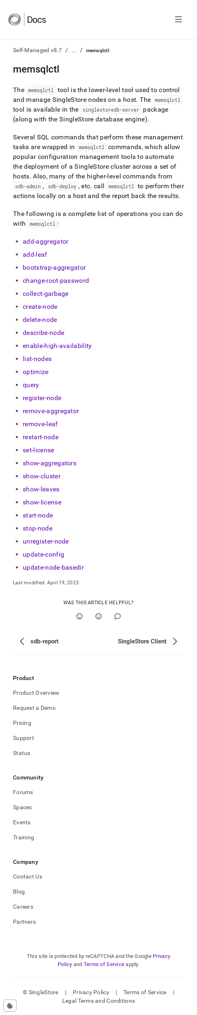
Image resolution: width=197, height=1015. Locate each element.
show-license (42, 502)
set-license (38, 450)
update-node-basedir (53, 567)
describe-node (43, 333)
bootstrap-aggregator (54, 267)
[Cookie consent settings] (10, 1006)
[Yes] (79, 616)
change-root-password (56, 280)
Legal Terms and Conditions (98, 1000)
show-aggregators (49, 463)
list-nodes (37, 359)
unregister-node (46, 541)
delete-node (40, 320)
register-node (42, 398)
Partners (24, 921)
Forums (23, 792)
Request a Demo (34, 708)
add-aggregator (45, 241)
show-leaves (41, 489)
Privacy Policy (91, 992)
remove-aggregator (51, 411)
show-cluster (42, 476)
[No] (98, 616)
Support (23, 738)
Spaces (22, 807)
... (74, 50)
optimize (36, 372)
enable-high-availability (57, 346)
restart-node (40, 437)
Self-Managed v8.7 (37, 50)
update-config (43, 554)
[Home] (27, 19)
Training (23, 837)
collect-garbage (46, 293)
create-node (40, 306)
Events (22, 822)
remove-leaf (40, 424)
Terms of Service (104, 964)
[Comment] (117, 616)
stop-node (37, 528)
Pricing (22, 723)
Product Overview (36, 692)
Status (21, 753)
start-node (38, 515)
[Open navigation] (178, 19)
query (31, 385)
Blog (19, 891)
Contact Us (27, 876)
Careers (23, 906)
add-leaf (35, 254)
